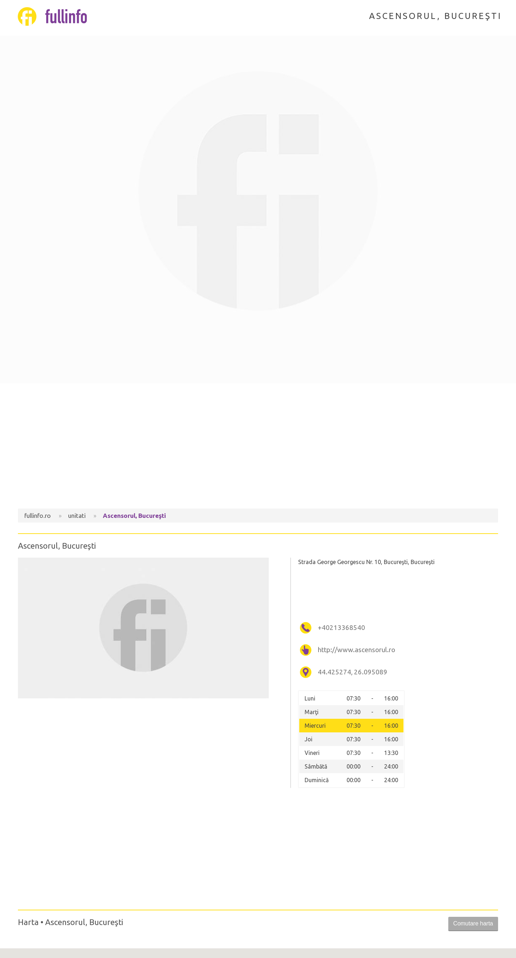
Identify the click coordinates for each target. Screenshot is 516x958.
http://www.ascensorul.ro (356, 650)
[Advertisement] (258, 448)
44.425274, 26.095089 (352, 672)
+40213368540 (341, 627)
